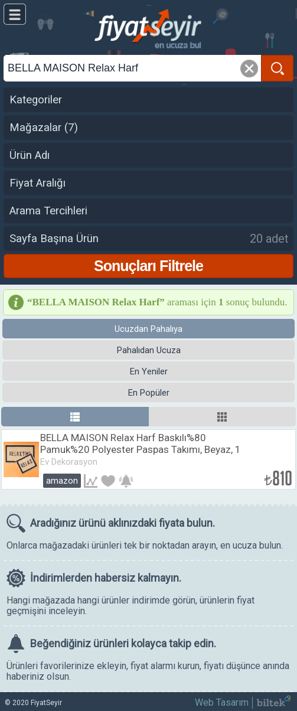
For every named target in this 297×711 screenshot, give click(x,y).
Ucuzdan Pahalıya (148, 329)
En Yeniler (149, 371)
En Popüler (148, 392)
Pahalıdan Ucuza (149, 350)
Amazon (62, 480)
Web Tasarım (222, 702)
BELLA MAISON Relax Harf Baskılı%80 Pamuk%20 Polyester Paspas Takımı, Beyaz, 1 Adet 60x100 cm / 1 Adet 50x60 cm (140, 449)
